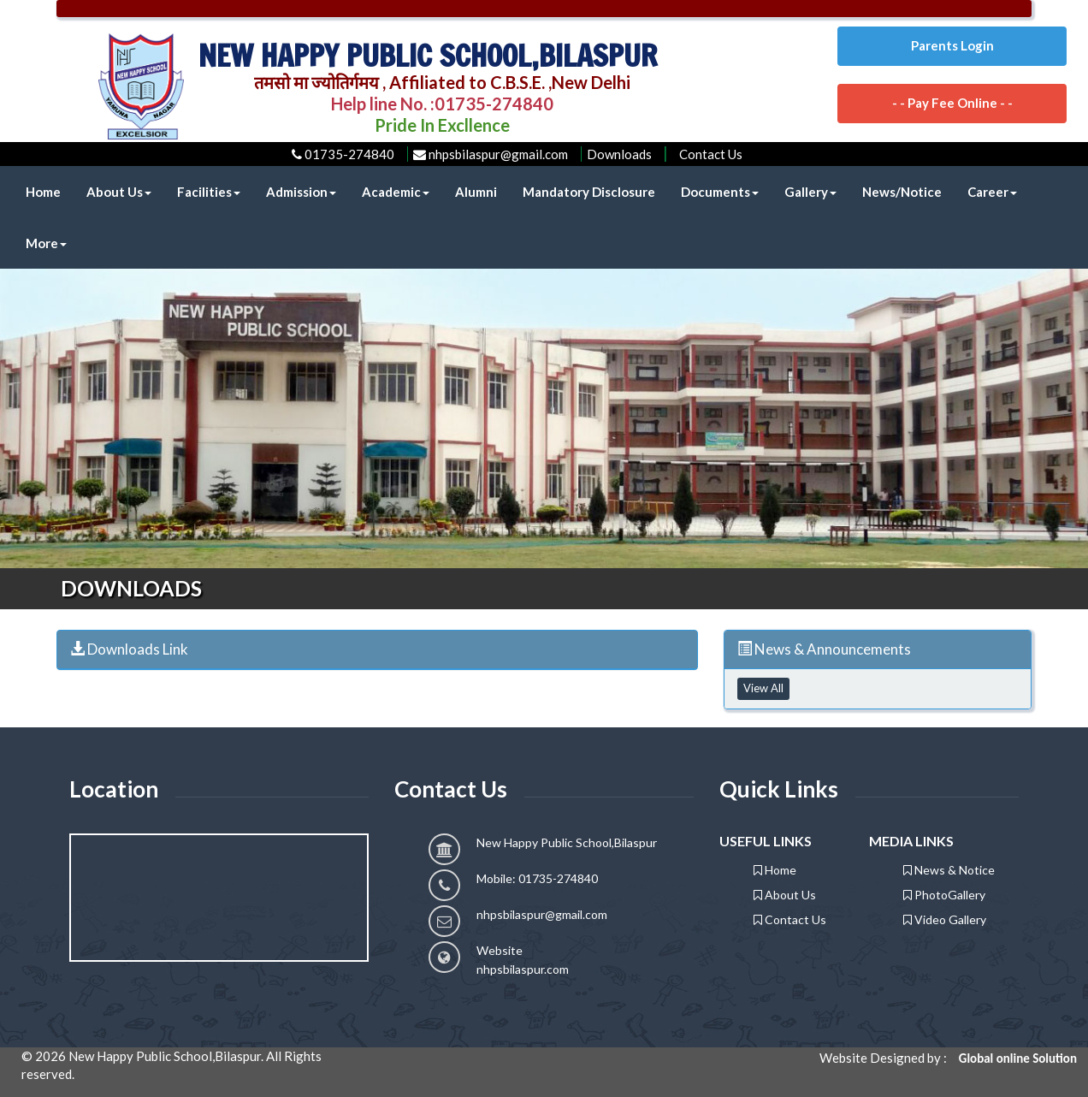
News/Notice (902, 191)
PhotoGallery (944, 894)
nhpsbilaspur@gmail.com (541, 914)
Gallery (810, 191)
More (46, 243)
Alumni (476, 191)
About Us (118, 191)
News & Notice (949, 870)
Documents (720, 191)
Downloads (619, 154)
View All (763, 688)
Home (43, 191)
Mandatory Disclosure (589, 191)
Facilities (208, 191)
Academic (395, 191)
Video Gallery (944, 919)
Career (992, 191)
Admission (301, 191)
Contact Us (710, 154)
